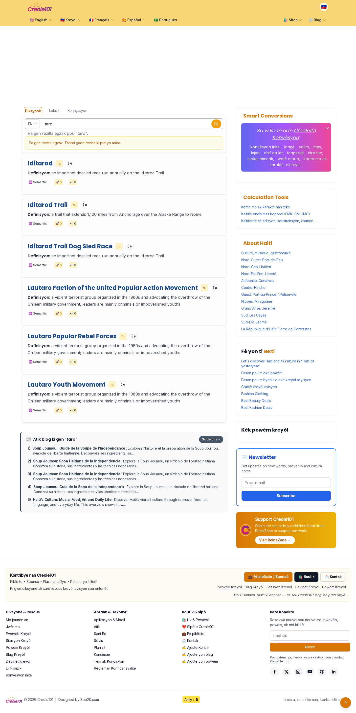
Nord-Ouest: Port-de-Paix (262, 260)
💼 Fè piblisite (193, 634)
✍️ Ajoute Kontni (195, 647)
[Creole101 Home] (40, 6)
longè (289, 146)
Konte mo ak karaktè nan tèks (265, 207)
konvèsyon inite (265, 146)
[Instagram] (298, 671)
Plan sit (99, 647)
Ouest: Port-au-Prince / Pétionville (268, 294)
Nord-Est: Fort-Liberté (258, 274)
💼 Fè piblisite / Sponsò (268, 576)
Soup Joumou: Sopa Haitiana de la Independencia (77, 461)
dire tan (315, 152)
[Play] (70, 163)
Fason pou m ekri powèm (262, 373)
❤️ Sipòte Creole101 (198, 627)
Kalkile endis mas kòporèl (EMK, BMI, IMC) (275, 214)
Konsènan (102, 654)
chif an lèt (273, 152)
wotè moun (288, 158)
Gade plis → (211, 439)
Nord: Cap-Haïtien (256, 267)
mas (317, 146)
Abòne (310, 647)
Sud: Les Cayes (254, 315)
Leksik (54, 110)
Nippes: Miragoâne (256, 301)
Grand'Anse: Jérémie (258, 308)
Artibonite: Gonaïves (257, 280)
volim (304, 146)
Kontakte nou (279, 661)
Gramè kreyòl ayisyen (259, 387)
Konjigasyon (77, 110)
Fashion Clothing (254, 394)
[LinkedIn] (333, 671)
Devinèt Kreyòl (307, 587)
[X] (286, 671)
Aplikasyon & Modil (109, 620)
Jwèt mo (13, 627)
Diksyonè (33, 111)
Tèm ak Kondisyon (109, 661)
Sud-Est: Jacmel (254, 322)
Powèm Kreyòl (334, 587)
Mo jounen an (17, 620)
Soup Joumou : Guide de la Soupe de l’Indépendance (79, 448)
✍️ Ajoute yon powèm (200, 661)
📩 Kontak (333, 577)
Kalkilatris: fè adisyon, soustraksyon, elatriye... (278, 221)
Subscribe (286, 495)
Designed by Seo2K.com (78, 699)
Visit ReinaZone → (275, 540)
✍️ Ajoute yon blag (197, 654)
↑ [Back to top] (345, 702)
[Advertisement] (178, 66)
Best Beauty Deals (256, 400)
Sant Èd (100, 634)
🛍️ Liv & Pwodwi (195, 620)
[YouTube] (310, 671)
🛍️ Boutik (306, 576)
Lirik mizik (14, 668)
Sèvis (98, 640)
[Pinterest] (321, 671)
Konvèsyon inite (19, 675)
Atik (97, 627)
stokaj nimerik (260, 158)
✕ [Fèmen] (327, 128)
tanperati (295, 152)
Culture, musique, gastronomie (266, 253)
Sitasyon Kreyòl (279, 587)
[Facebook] (274, 671)
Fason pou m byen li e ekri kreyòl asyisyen (276, 380)
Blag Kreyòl (254, 587)
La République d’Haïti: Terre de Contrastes (276, 329)
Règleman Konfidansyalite (115, 668)
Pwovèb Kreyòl (229, 587)
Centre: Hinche (253, 287)
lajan (255, 152)
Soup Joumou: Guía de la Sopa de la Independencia (79, 487)
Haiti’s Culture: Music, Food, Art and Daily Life (72, 499)
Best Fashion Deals (256, 407)
